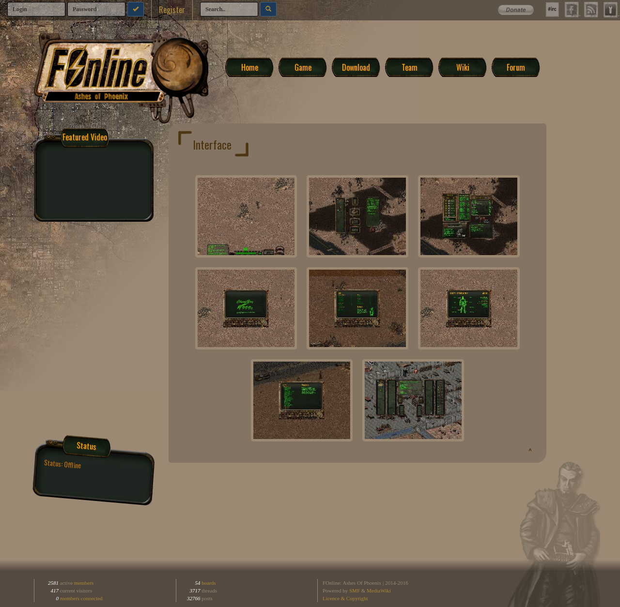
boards (208, 583)
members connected (81, 598)
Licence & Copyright (345, 598)
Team (410, 66)
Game (302, 66)
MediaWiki (379, 590)
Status (87, 446)
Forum (516, 66)
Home (249, 66)
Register (172, 10)
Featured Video (84, 137)
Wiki (462, 66)
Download (356, 66)
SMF (354, 590)
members (83, 583)
